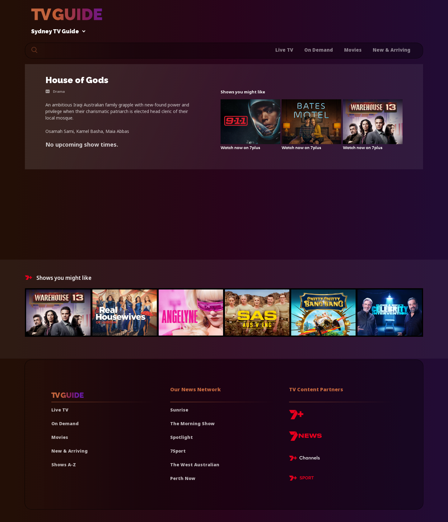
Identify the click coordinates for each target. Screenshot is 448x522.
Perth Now (182, 478)
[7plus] (296, 417)
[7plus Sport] (301, 479)
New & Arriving (391, 50)
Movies (353, 50)
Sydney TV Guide (56, 32)
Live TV (284, 50)
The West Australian (194, 465)
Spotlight (181, 437)
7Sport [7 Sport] (178, 451)
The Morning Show (192, 423)
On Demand (318, 50)
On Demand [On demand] (65, 423)
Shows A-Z (63, 465)
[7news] (305, 438)
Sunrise (179, 410)
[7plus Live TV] (306, 459)
